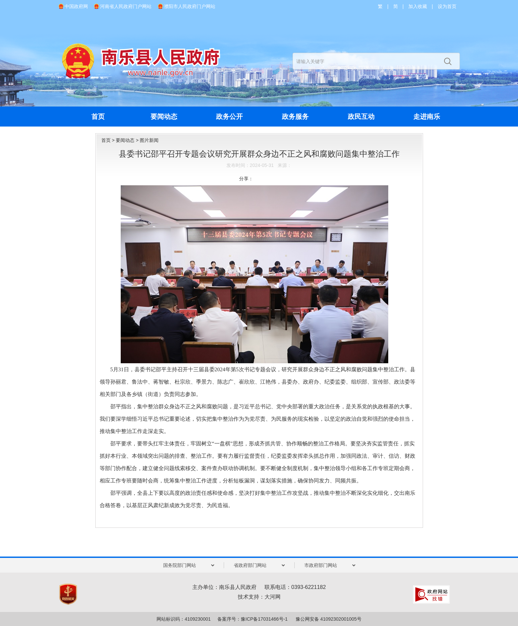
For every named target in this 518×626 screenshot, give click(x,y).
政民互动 (361, 116)
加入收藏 (417, 6)
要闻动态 (163, 116)
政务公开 (229, 116)
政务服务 (295, 116)
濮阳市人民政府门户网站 (189, 6)
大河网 (273, 597)
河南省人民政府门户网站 (125, 6)
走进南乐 (426, 116)
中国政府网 (76, 6)
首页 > (108, 140)
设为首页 (447, 6)
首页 (98, 116)
